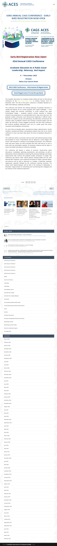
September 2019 (8, 480)
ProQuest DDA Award (9, 315)
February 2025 (7, 371)
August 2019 (7, 483)
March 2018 (6, 516)
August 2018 (7, 509)
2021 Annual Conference (9, 267)
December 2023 (7, 400)
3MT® (5, 276)
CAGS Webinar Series (22, 241)
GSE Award (29, 252)
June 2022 (6, 426)
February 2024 (7, 393)
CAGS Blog (6, 283)
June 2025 (6, 364)
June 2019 (6, 487)
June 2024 (6, 384)
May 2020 (6, 464)
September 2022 (8, 422)
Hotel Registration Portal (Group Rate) (28, 93)
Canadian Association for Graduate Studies (19, 544)
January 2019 (7, 496)
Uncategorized (7, 331)
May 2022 (6, 429)
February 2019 (7, 493)
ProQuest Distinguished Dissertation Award (14, 318)
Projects (6, 312)
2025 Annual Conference (24, 21)
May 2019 (6, 490)
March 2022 (6, 435)
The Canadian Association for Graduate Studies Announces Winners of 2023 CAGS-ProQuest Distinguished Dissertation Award (34, 213)
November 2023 (7, 403)
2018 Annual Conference (9, 260)
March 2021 (6, 451)
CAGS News (43, 21)
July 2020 (6, 461)
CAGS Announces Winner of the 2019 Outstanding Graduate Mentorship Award (47, 212)
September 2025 (8, 358)
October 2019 (7, 477)
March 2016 (6, 535)
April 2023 (6, 416)
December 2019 (7, 471)
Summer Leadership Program (11, 328)
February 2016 (7, 538)
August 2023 (7, 406)
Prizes (32, 252)
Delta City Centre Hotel (25, 101)
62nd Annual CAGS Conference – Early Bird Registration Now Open (9, 211)
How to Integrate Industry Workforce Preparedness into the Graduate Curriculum (27, 239)
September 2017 (8, 522)
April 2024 (6, 390)
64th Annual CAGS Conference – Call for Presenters (19, 234)
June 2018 (6, 512)
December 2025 (7, 348)
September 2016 (8, 525)
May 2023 (6, 413)
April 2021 (6, 448)
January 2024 (7, 397)
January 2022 (7, 442)
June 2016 (6, 529)
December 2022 (7, 419)
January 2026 (7, 345)
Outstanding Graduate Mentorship (12, 302)
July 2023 (6, 409)
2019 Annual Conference (9, 263)
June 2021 (6, 445)
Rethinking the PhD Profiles (10, 325)
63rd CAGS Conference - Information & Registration (28, 87)
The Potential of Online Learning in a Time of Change (20, 245)
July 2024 (6, 381)
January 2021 (7, 455)
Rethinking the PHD (8, 321)
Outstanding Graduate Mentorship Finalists (14, 305)
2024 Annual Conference (18, 235)
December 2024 (7, 374)
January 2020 (7, 467)
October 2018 (7, 503)
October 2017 (7, 519)
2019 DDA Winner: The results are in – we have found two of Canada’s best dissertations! (22, 212)
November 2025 (7, 352)
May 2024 (6, 387)
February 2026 (7, 342)
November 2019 (7, 474)
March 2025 (6, 368)
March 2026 (6, 339)
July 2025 (6, 361)
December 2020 (7, 458)
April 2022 (6, 432)
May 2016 (6, 532)
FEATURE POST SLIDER (42, 235)
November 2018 (7, 500)
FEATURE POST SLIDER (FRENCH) (11, 296)
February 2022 (7, 438)
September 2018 (8, 506)
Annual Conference (35, 21)
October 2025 (7, 355)
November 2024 (7, 377)
